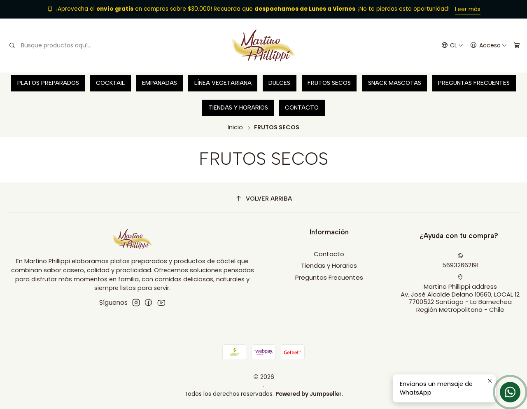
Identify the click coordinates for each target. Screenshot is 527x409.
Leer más (467, 9)
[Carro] (516, 46)
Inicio (235, 127)
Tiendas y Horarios (238, 107)
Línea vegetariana (223, 82)
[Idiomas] (452, 46)
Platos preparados (48, 82)
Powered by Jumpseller (308, 394)
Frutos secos (329, 82)
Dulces (279, 82)
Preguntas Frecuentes (474, 82)
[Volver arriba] (263, 199)
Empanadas (159, 82)
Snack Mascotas (394, 82)
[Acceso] (488, 46)
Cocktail (110, 82)
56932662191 (460, 261)
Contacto (302, 107)
